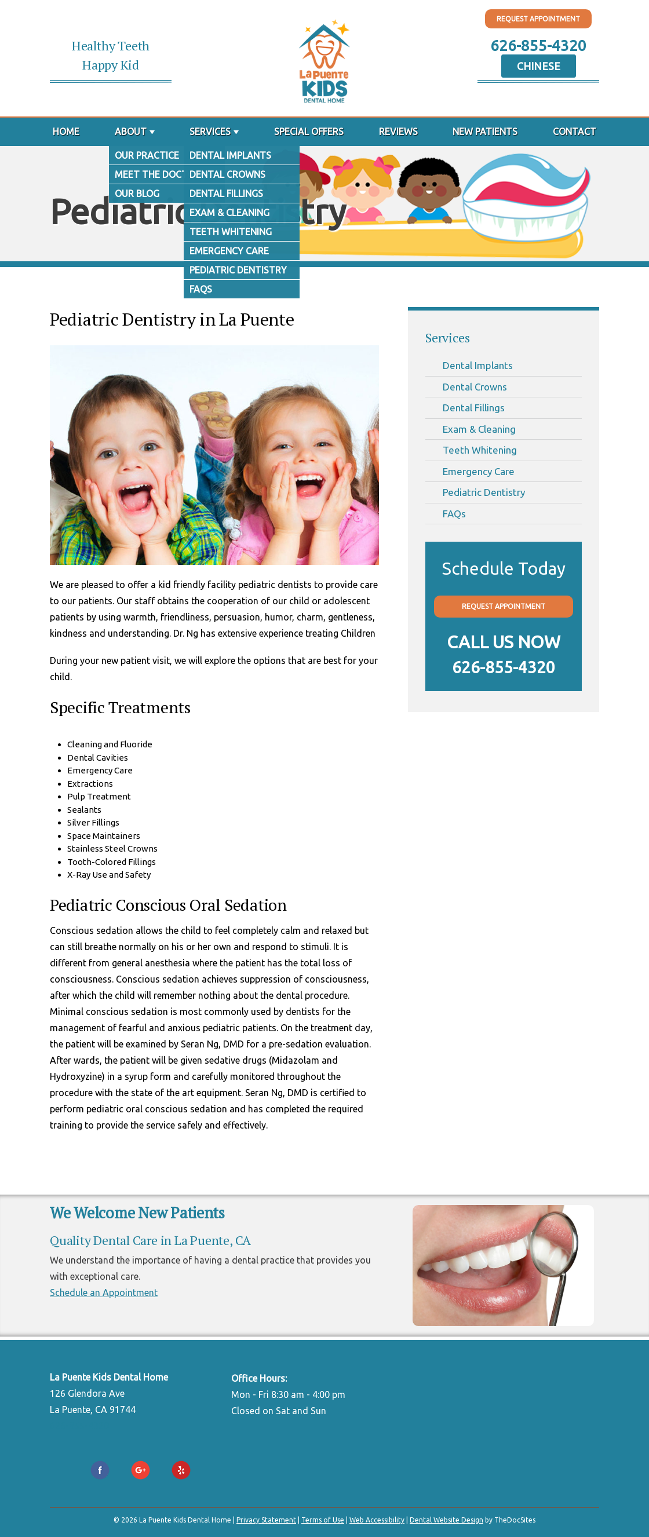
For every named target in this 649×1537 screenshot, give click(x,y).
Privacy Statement (266, 1520)
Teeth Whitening (480, 449)
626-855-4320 (538, 45)
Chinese (538, 66)
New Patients (485, 131)
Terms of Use (322, 1520)
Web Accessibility (376, 1520)
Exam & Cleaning (479, 429)
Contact (574, 131)
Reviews (398, 131)
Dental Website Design (446, 1520)
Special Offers (309, 131)
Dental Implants (478, 365)
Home (66, 131)
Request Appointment (538, 19)
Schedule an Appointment (104, 1292)
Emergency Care (479, 471)
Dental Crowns (475, 386)
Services (210, 131)
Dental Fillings (474, 407)
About (131, 131)
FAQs (454, 513)
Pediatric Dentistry (484, 492)
